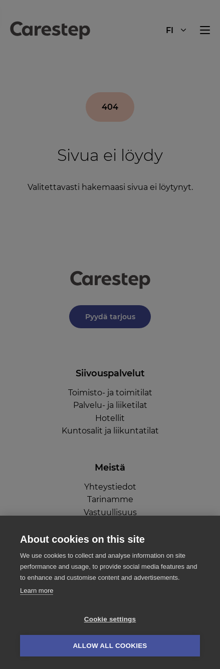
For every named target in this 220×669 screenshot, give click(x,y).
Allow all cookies (110, 645)
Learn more (36, 590)
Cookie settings (110, 619)
